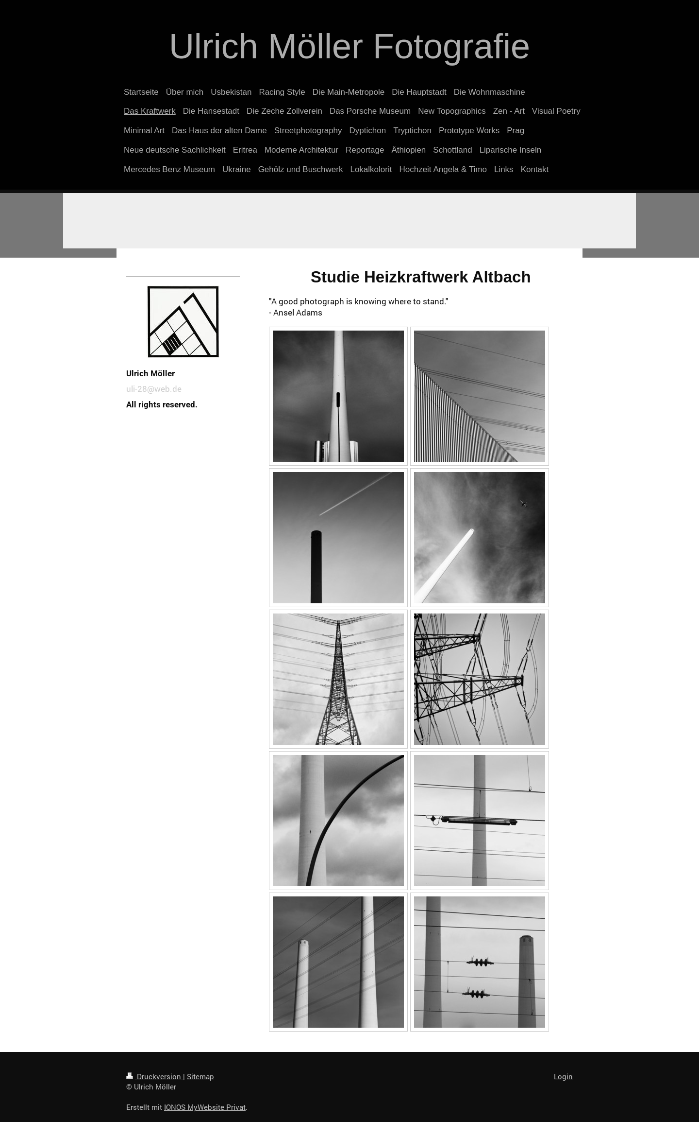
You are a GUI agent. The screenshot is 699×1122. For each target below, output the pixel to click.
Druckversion (154, 1076)
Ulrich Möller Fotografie (349, 46)
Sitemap (200, 1076)
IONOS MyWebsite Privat (205, 1107)
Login (563, 1076)
